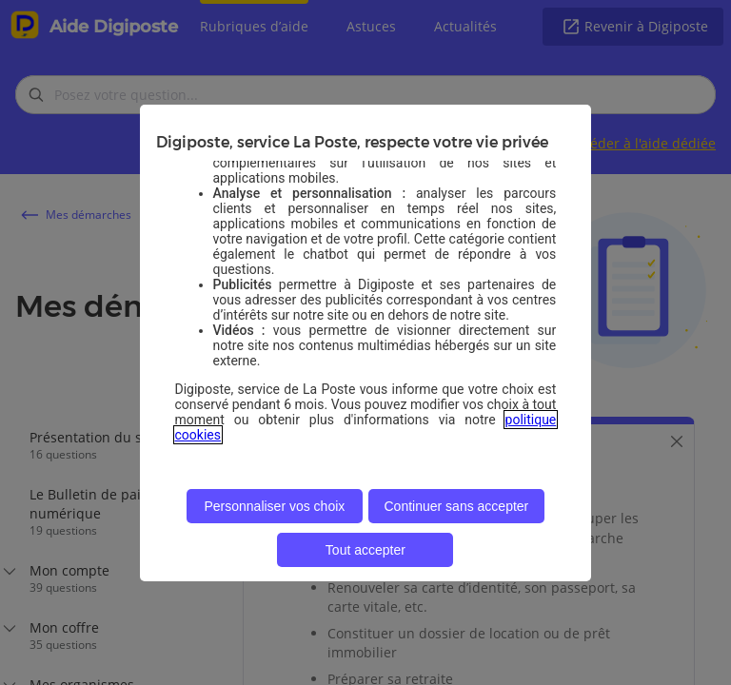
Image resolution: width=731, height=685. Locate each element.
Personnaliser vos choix (274, 506)
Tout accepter (365, 550)
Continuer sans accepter (457, 506)
